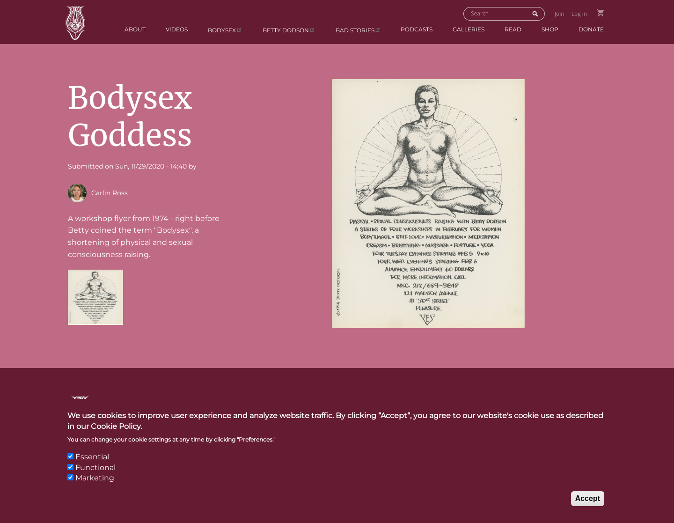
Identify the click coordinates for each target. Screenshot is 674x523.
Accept (587, 507)
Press (406, 405)
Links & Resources (480, 405)
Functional (95, 475)
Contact (355, 405)
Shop (550, 29)
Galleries (468, 29)
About (135, 29)
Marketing (94, 486)
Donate (591, 29)
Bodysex (225, 30)
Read (513, 29)
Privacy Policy (572, 405)
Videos (177, 29)
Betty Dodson (289, 30)
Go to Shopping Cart (600, 12)
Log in (579, 14)
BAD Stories (358, 30)
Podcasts (416, 29)
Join (559, 14)
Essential (92, 465)
